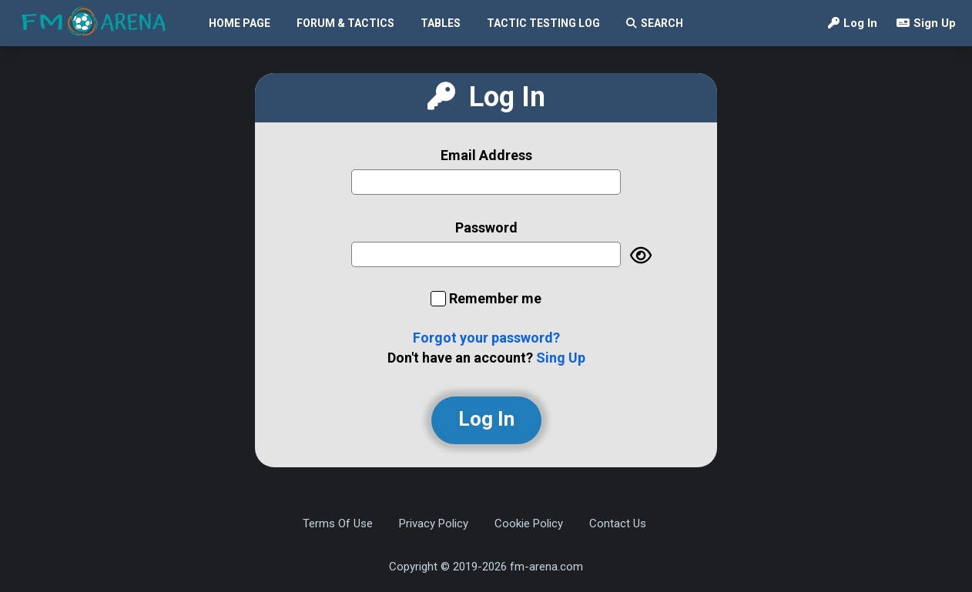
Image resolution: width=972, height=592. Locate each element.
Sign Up (926, 23)
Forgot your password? (486, 337)
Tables (441, 23)
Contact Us (617, 523)
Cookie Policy (528, 523)
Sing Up (560, 358)
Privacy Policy (433, 523)
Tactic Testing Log (543, 23)
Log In (852, 23)
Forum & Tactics (345, 23)
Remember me (495, 298)
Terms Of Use (338, 523)
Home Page (239, 23)
